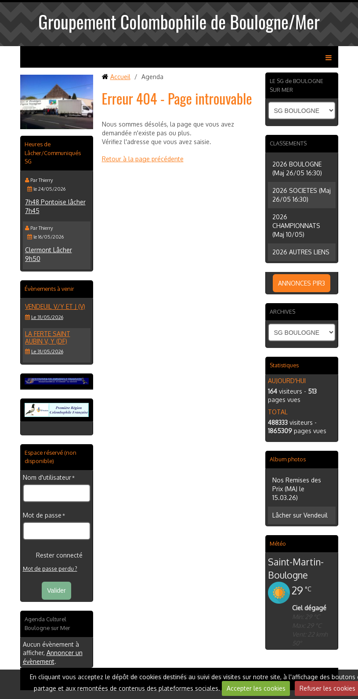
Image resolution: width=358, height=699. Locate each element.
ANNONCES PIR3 (301, 283)
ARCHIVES (282, 311)
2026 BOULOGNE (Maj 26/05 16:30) (297, 168)
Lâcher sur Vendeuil (300, 515)
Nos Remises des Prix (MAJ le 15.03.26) (296, 488)
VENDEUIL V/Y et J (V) (55, 306)
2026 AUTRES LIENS (300, 252)
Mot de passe (42, 515)
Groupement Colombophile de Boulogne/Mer (179, 21)
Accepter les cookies (256, 688)
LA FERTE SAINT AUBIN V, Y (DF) (47, 337)
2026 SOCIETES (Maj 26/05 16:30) (301, 195)
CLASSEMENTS (288, 143)
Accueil (120, 76)
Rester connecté (53, 555)
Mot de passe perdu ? (50, 568)
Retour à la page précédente (143, 159)
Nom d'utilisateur (47, 477)
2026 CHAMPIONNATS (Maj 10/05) (296, 225)
